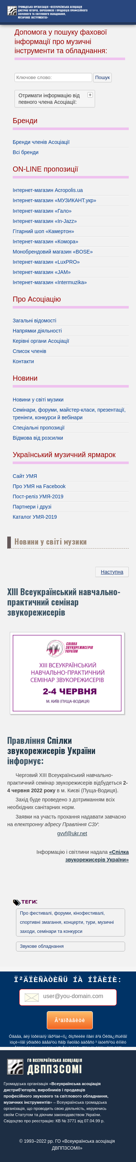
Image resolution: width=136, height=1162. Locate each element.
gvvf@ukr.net (72, 833)
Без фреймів (68, 1007)
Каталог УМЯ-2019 (35, 517)
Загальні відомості (34, 320)
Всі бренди (25, 152)
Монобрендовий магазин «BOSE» (53, 252)
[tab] (91, 94)
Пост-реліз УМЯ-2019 (38, 496)
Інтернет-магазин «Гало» (42, 211)
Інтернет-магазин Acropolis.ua (48, 190)
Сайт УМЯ (25, 476)
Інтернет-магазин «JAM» (42, 272)
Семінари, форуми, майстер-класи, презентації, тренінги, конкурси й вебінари (69, 413)
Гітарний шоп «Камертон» (43, 231)
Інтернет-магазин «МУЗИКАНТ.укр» (54, 200)
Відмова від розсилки (38, 438)
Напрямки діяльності (37, 331)
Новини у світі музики (38, 400)
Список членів (29, 351)
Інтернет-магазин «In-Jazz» (45, 221)
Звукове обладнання (42, 946)
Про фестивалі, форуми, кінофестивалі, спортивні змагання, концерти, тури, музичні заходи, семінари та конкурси (67, 922)
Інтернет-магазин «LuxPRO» (46, 262)
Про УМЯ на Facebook (39, 486)
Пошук (102, 77)
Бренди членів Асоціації (41, 142)
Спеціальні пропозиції (39, 428)
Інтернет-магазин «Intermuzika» (50, 282)
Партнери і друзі (32, 507)
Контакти (23, 361)
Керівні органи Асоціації (41, 341)
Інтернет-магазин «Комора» (45, 241)
